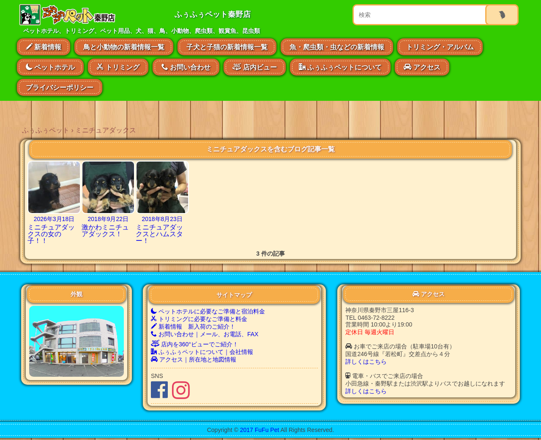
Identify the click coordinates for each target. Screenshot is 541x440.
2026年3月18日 (54, 219)
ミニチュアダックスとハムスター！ (159, 234)
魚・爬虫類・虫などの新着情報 (337, 47)
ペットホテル (50, 67)
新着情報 (43, 47)
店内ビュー (254, 66)
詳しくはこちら (366, 361)
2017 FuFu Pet (259, 430)
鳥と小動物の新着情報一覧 (123, 47)
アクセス (422, 67)
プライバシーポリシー (59, 87)
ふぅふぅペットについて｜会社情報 (202, 351)
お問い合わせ (185, 67)
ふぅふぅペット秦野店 (213, 14)
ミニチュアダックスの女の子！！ (51, 234)
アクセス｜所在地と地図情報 (193, 359)
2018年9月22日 (108, 219)
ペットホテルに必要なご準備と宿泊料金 (208, 311)
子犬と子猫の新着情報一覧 (227, 47)
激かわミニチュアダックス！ (105, 231)
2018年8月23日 (162, 219)
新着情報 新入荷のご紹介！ (193, 326)
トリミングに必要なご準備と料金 (199, 319)
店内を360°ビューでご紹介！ (194, 344)
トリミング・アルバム (440, 47)
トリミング (118, 67)
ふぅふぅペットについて (340, 67)
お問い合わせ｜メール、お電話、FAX (204, 334)
